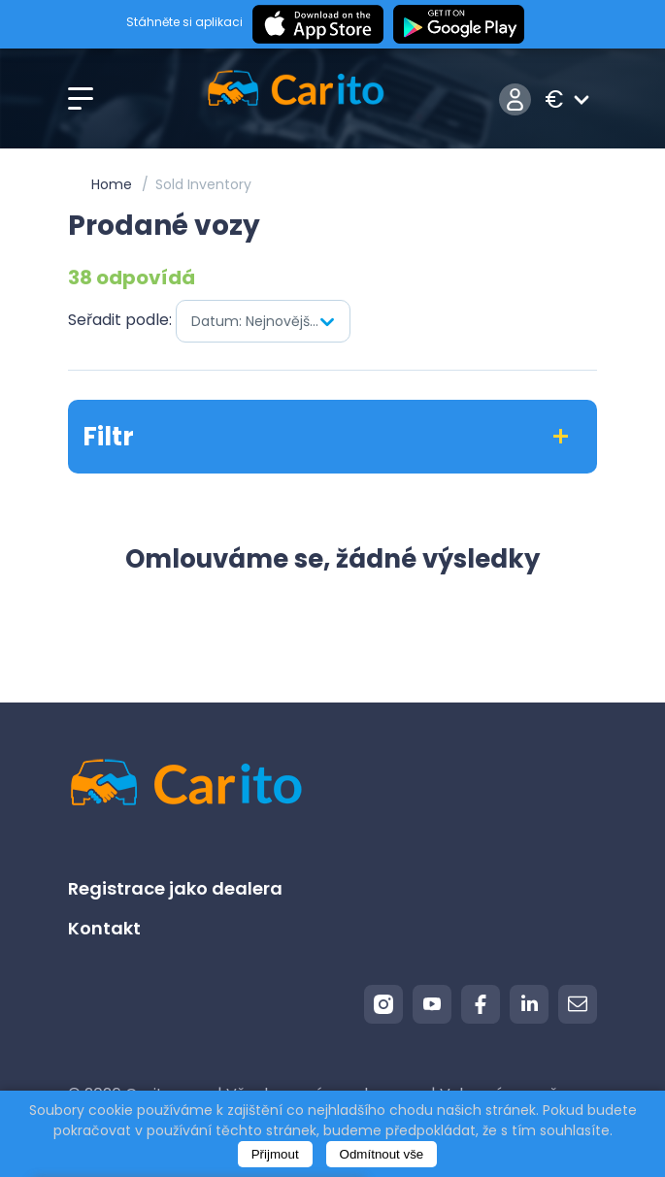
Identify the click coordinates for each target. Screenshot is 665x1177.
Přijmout (275, 1154)
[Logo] (295, 99)
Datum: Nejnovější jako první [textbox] (270, 321)
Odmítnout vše (382, 1154)
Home (111, 184)
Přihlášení (515, 99)
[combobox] (263, 321)
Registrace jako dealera (175, 888)
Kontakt (104, 928)
